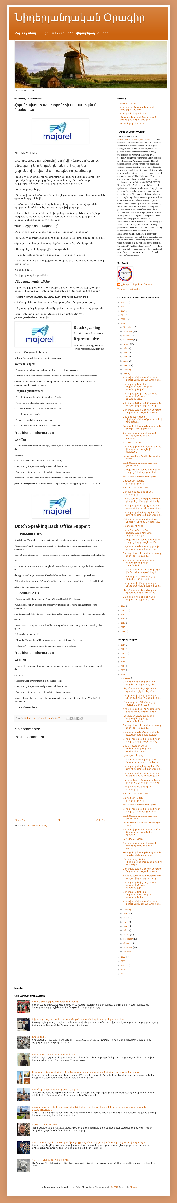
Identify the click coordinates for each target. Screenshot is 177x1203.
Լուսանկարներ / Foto (132, 123)
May (125, 356)
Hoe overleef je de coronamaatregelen (139, 476)
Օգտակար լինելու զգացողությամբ (133, 482)
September (128, 339)
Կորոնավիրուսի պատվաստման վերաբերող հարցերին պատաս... (142, 449)
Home (61, 820)
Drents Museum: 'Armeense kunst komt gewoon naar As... (140, 464)
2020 (123, 606)
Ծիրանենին (39, 1037)
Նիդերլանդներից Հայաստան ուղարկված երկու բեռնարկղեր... (140, 396)
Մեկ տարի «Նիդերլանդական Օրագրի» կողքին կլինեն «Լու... (141, 520)
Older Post (101, 820)
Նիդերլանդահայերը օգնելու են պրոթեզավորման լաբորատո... (142, 513)
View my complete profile (128, 289)
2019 (123, 610)
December (128, 327)
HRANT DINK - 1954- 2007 (135, 487)
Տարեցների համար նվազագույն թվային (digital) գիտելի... (142, 427)
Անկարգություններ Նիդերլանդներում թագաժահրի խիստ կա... (143, 419)
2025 (123, 306)
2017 (123, 618)
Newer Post (20, 820)
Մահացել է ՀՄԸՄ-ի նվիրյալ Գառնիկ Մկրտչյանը (139, 577)
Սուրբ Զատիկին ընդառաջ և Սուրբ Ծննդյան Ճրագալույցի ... (142, 584)
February (127, 369)
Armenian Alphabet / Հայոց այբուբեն (50, 1160)
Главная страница (128, 103)
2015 (123, 627)
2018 (123, 614)
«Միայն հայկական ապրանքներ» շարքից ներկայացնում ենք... (142, 541)
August (126, 344)
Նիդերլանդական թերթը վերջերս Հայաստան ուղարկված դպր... (142, 411)
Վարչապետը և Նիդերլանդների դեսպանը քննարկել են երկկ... (141, 500)
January (127, 373)
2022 (123, 319)
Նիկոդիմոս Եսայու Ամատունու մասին (54, 1054)
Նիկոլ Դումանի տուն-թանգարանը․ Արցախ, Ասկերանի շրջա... (137, 533)
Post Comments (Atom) (36, 825)
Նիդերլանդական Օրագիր (79, 17)
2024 (123, 311)
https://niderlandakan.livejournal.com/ (133, 139)
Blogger (133, 1187)
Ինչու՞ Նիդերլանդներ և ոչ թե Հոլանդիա (55, 1089)
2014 (123, 631)
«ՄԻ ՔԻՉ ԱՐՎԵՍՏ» (133, 442)
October (127, 335)
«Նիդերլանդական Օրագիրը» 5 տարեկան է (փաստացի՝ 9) (138, 118)
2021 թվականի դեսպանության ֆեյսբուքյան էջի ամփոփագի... (142, 378)
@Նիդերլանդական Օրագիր (137, 284)
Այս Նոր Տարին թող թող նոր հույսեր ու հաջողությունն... (140, 598)
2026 (123, 302)
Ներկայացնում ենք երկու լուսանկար (137, 493)
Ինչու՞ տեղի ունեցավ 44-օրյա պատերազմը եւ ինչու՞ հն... (140, 591)
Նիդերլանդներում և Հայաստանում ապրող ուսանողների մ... (137, 387)
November (128, 331)
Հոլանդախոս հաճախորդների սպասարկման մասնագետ (141, 547)
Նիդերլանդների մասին (133, 113)
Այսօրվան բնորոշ (133, 526)
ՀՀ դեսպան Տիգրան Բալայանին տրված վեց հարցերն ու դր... (142, 404)
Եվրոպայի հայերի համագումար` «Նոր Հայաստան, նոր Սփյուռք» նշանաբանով (78, 1019)
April (125, 361)
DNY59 (114, 1187)
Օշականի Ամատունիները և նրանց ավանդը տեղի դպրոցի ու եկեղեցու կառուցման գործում (86, 1072)
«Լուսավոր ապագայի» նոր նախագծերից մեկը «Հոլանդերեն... (138, 563)
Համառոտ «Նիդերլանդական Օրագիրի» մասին (137, 108)
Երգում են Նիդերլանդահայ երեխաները (55, 1001)
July (125, 348)
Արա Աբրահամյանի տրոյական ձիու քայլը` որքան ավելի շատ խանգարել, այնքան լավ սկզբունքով (89, 1142)
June (125, 352)
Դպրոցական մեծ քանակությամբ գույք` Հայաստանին (142, 554)
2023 (123, 315)
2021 (123, 323)
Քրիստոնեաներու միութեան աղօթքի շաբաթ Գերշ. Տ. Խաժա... (140, 436)
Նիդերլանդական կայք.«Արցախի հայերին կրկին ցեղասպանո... (142, 506)
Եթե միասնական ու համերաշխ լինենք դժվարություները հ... (141, 570)
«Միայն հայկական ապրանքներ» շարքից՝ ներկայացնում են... (142, 471)
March (126, 365)
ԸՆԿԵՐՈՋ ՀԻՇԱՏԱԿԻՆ (45, 1124)
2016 (123, 623)
